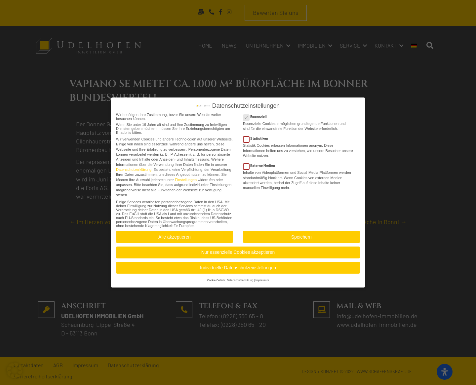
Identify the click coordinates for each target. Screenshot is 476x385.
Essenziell (257, 114)
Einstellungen (186, 178)
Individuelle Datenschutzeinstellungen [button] (238, 265)
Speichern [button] (301, 235)
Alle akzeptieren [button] (174, 235)
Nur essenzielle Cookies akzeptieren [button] (238, 250)
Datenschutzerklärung (133, 168)
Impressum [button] (262, 278)
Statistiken (257, 136)
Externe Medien (261, 163)
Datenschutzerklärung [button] (240, 278)
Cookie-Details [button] (216, 278)
